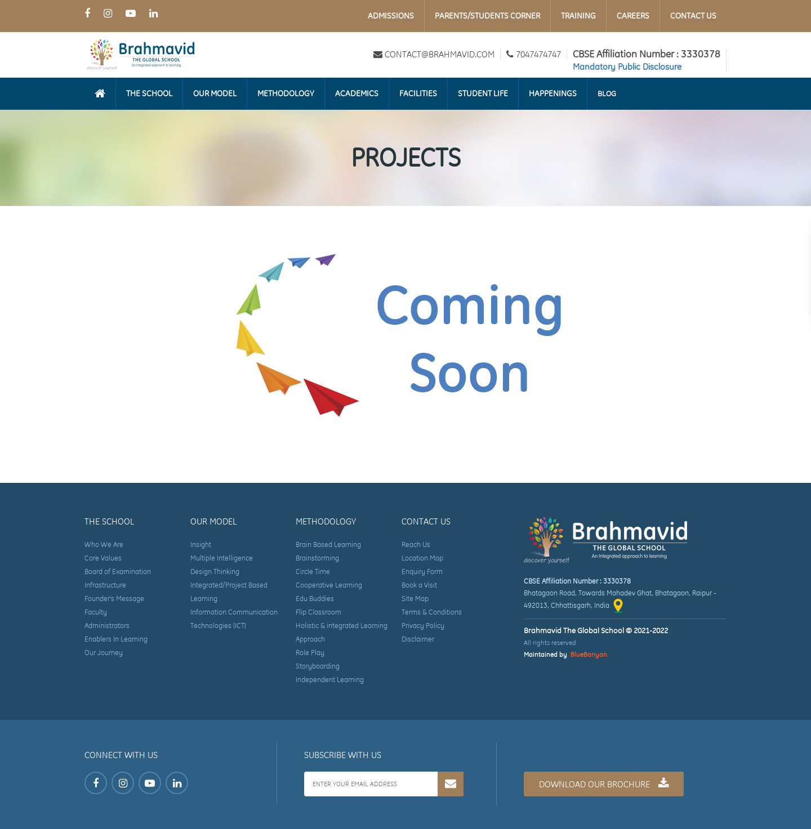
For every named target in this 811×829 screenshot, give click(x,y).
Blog (607, 93)
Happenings (553, 93)
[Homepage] (99, 93)
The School (149, 93)
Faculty (95, 612)
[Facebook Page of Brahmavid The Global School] (87, 13)
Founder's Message (114, 598)
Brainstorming (317, 558)
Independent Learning (330, 679)
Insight (200, 544)
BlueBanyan (589, 654)
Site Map (415, 598)
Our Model (215, 93)
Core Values (103, 558)
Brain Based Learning (328, 544)
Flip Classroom (318, 612)
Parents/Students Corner (487, 16)
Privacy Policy (423, 625)
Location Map (422, 558)
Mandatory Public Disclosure (627, 66)
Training (578, 16)
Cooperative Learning (329, 585)
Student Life (483, 93)
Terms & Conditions (432, 612)
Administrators (107, 625)
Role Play (310, 652)
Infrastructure (105, 585)
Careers (633, 16)
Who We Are (103, 544)
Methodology (285, 93)
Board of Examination (117, 571)
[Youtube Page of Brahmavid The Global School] (131, 13)
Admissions (391, 16)
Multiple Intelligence (221, 558)
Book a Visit (419, 585)
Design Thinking (214, 571)
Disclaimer (418, 639)
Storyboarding (318, 666)
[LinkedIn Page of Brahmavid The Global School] (153, 13)
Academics (356, 93)
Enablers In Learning (116, 639)
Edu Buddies (315, 598)
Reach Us (416, 544)
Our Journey (103, 652)
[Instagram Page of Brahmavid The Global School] (108, 13)
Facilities (418, 93)
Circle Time (313, 571)
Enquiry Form (422, 571)
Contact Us (693, 16)
